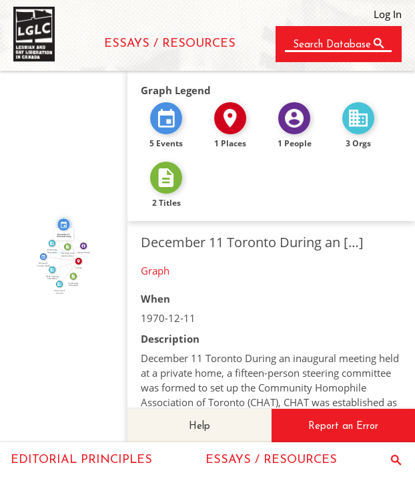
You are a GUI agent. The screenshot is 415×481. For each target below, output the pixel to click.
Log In (388, 14)
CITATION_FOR (70, 250)
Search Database (332, 45)
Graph (155, 270)
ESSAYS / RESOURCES (170, 43)
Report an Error (343, 427)
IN (64, 264)
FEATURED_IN (56, 246)
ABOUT (64, 258)
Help (199, 427)
